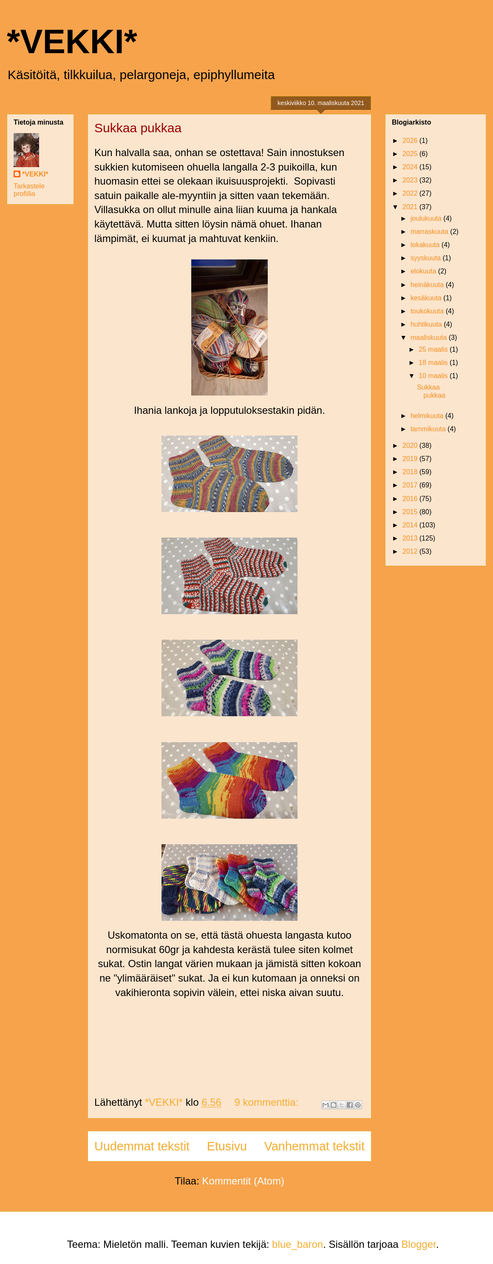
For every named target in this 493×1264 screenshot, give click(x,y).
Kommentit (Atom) (243, 1181)
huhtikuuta (427, 324)
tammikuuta (429, 429)
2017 (410, 485)
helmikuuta (428, 415)
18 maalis (434, 362)
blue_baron (297, 1244)
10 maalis (434, 375)
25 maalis (434, 349)
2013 (410, 538)
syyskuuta (427, 258)
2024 (410, 167)
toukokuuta (428, 311)
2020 (410, 445)
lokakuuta (426, 244)
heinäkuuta (428, 284)
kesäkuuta (427, 298)
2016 (410, 498)
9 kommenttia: (268, 1102)
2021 (410, 207)
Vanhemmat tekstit (314, 1146)
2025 (410, 153)
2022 (410, 193)
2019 (410, 458)
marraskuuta (430, 231)
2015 (410, 511)
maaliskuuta (430, 337)
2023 (410, 180)
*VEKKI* (72, 41)
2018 (410, 471)
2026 (410, 140)
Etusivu (227, 1146)
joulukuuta (427, 218)
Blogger (418, 1244)
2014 (410, 525)
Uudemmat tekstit (142, 1146)
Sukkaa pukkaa (137, 128)
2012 (410, 551)
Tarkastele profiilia (29, 189)
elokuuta (424, 271)
